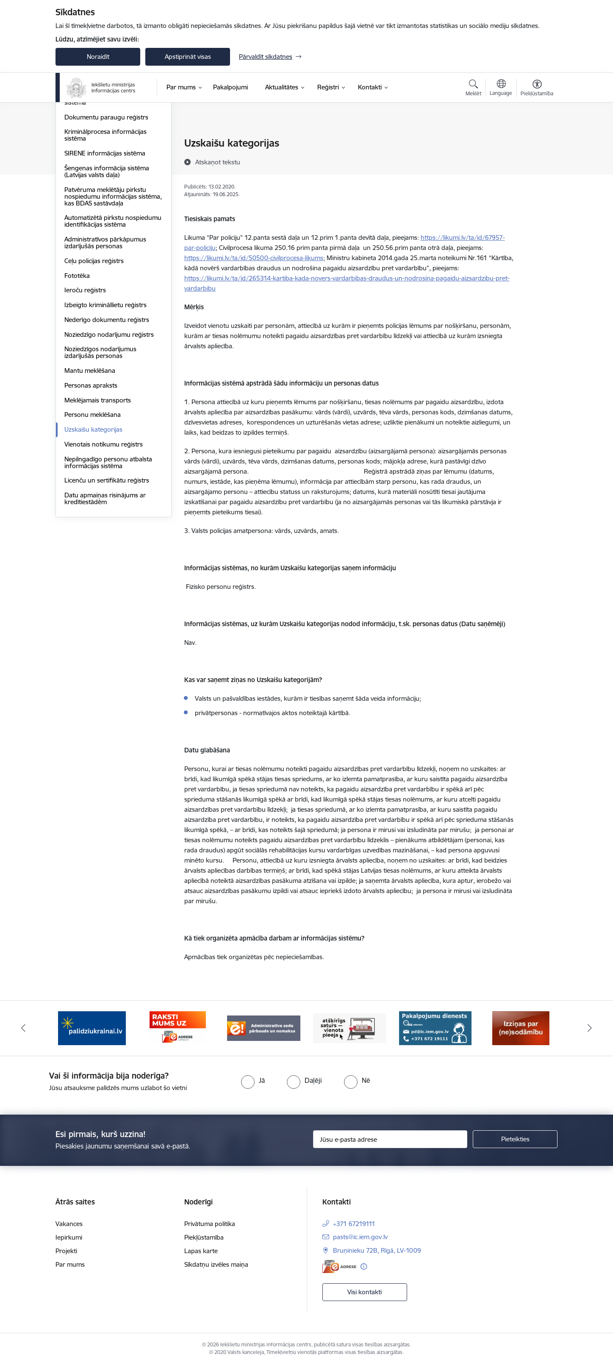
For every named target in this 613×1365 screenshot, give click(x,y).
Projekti (66, 1251)
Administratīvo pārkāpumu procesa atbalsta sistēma (102, 147)
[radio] (253, 1080)
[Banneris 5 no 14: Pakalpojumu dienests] (435, 1028)
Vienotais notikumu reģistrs (103, 535)
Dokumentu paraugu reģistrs (106, 208)
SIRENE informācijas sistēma (104, 244)
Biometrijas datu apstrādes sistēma (102, 190)
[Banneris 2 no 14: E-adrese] (178, 1028)
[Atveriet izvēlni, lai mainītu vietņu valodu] (500, 88)
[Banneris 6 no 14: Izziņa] (520, 1028)
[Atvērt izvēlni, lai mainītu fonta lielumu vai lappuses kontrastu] (537, 89)
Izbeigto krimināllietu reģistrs (105, 396)
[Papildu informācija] (364, 1266)
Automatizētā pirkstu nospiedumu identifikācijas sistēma (112, 312)
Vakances (69, 1224)
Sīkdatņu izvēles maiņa (216, 1264)
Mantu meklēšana (89, 462)
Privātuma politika (209, 1224)
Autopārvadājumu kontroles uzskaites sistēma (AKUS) (104, 168)
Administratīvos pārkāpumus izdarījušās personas (105, 333)
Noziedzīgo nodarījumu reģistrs (109, 426)
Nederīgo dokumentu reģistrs (106, 411)
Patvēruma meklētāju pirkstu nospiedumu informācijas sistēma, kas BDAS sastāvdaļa (113, 287)
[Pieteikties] (515, 1139)
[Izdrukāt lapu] (537, 139)
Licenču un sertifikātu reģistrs (106, 572)
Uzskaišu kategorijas (93, 520)
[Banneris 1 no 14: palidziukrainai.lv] (92, 1028)
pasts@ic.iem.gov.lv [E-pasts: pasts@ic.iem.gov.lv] (360, 1237)
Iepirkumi (68, 1237)
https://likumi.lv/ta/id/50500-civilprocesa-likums (253, 258)
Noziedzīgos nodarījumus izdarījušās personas (100, 443)
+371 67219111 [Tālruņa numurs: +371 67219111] (354, 1224)
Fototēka (77, 367)
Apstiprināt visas (188, 57)
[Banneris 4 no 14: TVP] (349, 1028)
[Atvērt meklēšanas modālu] (473, 89)
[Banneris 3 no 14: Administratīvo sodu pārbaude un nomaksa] (263, 1028)
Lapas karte (201, 1251)
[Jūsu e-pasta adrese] (390, 1139)
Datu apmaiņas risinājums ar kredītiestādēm (105, 589)
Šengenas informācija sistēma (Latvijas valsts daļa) (106, 262)
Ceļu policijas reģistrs (94, 352)
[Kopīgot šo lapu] (537, 160)
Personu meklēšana (92, 506)
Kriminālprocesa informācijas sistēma (105, 226)
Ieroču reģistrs (85, 381)
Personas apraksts (90, 476)
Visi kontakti (364, 1292)
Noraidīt (98, 57)
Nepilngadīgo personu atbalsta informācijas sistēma (108, 553)
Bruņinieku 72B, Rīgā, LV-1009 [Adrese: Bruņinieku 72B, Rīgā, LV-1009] (377, 1250)
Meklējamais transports (97, 491)
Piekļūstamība (204, 1237)
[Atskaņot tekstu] (217, 162)
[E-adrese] (339, 1266)
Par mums (70, 1264)
